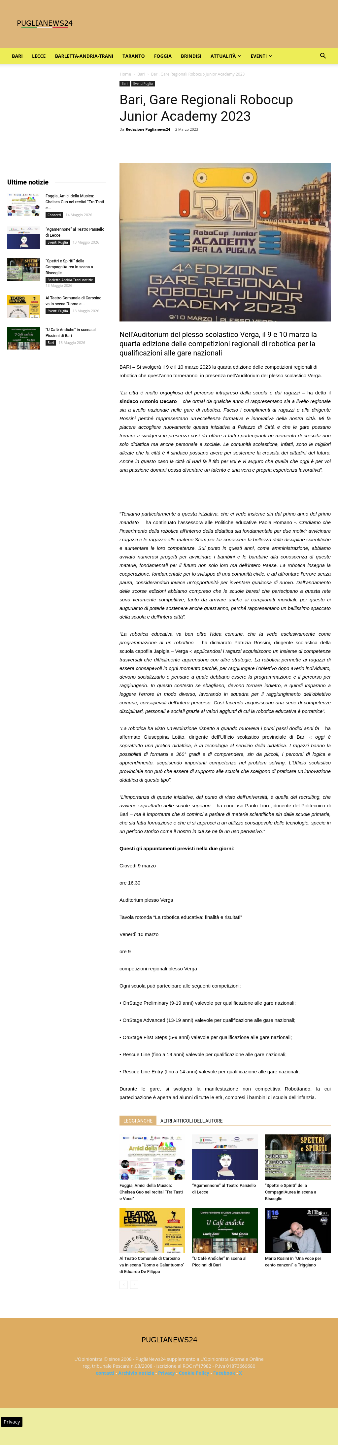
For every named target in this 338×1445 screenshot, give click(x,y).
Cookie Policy (194, 1373)
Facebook (224, 1373)
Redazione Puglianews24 (148, 129)
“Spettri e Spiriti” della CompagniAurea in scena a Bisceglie (291, 1192)
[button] (323, 56)
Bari (17, 56)
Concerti (54, 215)
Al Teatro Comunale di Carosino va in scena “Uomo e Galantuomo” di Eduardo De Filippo (152, 1265)
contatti (105, 1373)
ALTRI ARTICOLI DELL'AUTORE (191, 1121)
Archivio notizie (136, 1373)
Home (125, 74)
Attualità (226, 56)
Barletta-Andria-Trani (84, 56)
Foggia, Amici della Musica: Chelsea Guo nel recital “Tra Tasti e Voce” (151, 1192)
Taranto (133, 56)
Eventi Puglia (143, 83)
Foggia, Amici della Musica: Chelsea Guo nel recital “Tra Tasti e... (75, 202)
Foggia (163, 56)
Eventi (261, 56)
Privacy (166, 1373)
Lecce (39, 56)
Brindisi (191, 56)
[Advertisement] (225, 493)
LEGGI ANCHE (137, 1121)
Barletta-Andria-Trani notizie (70, 280)
